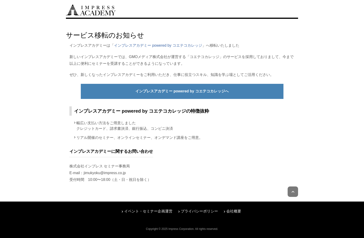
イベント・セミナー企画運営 (148, 211)
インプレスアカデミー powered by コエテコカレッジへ (182, 91)
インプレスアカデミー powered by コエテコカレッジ (158, 45)
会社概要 (233, 211)
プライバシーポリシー (199, 211)
